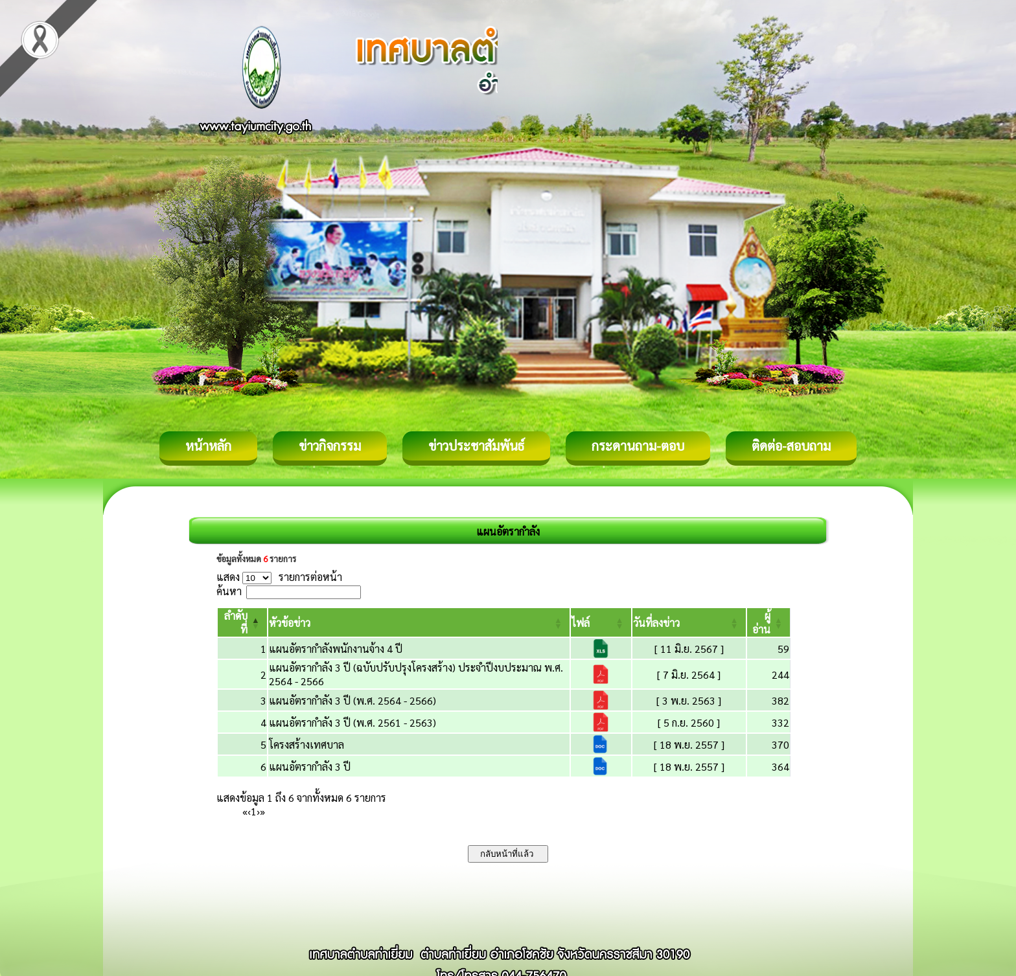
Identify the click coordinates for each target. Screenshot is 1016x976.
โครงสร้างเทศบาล (306, 744)
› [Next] (258, 811)
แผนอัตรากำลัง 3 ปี (310, 766)
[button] (289, 623)
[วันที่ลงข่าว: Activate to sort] (689, 622)
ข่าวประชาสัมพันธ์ (476, 445)
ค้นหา (229, 591)
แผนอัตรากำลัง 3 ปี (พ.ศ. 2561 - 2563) (352, 722)
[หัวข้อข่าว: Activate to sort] (419, 622)
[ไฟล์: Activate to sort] (601, 622)
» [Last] (262, 811)
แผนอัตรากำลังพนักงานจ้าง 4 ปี (335, 648)
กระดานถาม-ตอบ (638, 445)
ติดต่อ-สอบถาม (791, 445)
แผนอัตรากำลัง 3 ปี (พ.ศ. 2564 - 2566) (352, 700)
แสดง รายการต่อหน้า (279, 577)
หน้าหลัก (208, 445)
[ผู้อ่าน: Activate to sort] (769, 622)
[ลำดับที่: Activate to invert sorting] (242, 622)
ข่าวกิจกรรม (330, 445)
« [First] (245, 811)
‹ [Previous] (249, 811)
